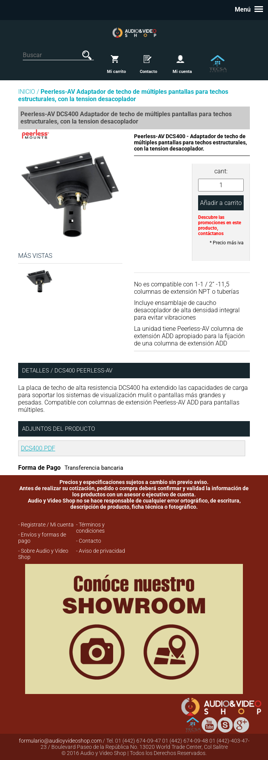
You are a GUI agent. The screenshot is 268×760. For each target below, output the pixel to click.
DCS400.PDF (38, 448)
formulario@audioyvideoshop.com (60, 741)
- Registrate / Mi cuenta (46, 524)
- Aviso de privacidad (100, 551)
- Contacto (88, 541)
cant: (220, 171)
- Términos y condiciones (90, 527)
